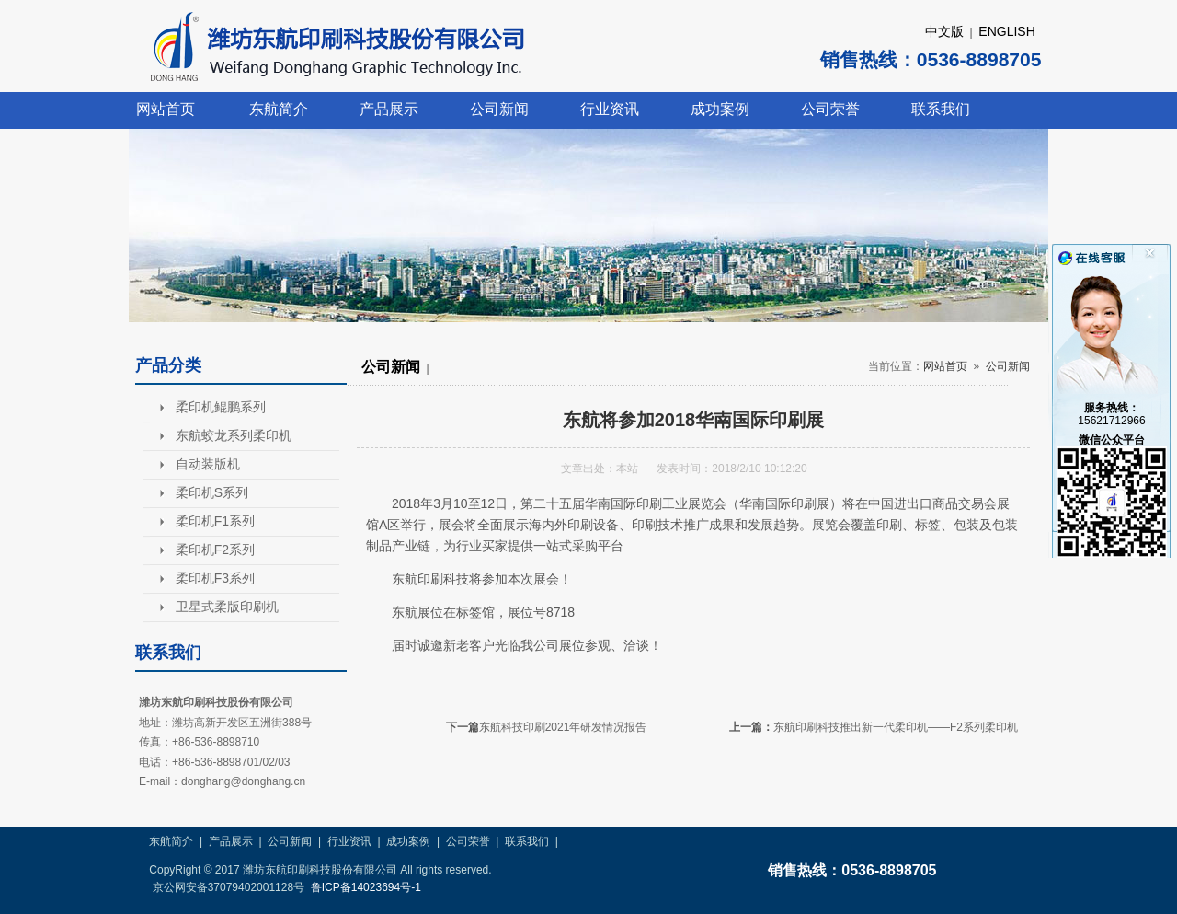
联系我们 (940, 109)
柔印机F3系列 (215, 578)
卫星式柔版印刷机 (227, 606)
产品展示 (389, 109)
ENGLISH (1006, 31)
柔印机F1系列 (215, 521)
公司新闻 (499, 109)
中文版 (944, 31)
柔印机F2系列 (215, 549)
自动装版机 (208, 464)
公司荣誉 (830, 109)
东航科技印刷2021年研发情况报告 (563, 727)
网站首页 (165, 109)
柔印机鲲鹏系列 (221, 406)
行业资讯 (609, 109)
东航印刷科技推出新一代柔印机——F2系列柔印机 (895, 727)
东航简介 (278, 109)
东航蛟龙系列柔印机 (233, 435)
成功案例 (720, 109)
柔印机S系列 (212, 492)
